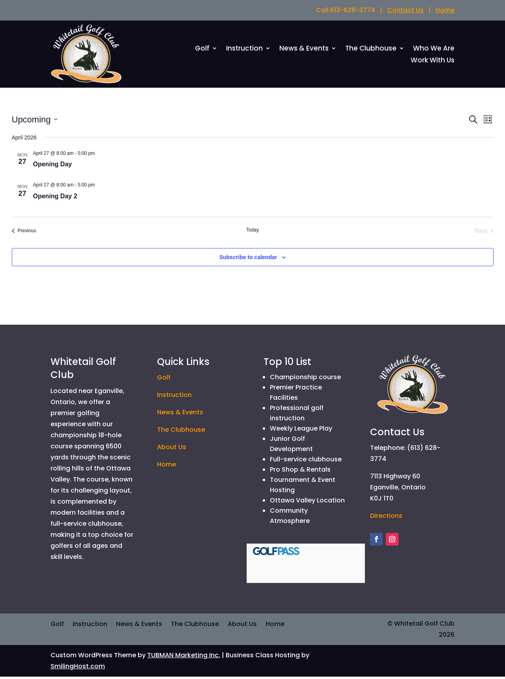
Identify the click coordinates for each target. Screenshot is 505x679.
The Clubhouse (371, 50)
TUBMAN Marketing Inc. (183, 657)
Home (445, 10)
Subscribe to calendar (248, 259)
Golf (202, 50)
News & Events (304, 50)
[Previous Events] (24, 233)
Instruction (244, 50)
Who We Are (433, 50)
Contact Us (405, 10)
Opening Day (52, 166)
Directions (386, 518)
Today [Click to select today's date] (252, 232)
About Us (171, 449)
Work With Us (432, 62)
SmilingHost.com (77, 668)
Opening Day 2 (55, 198)
